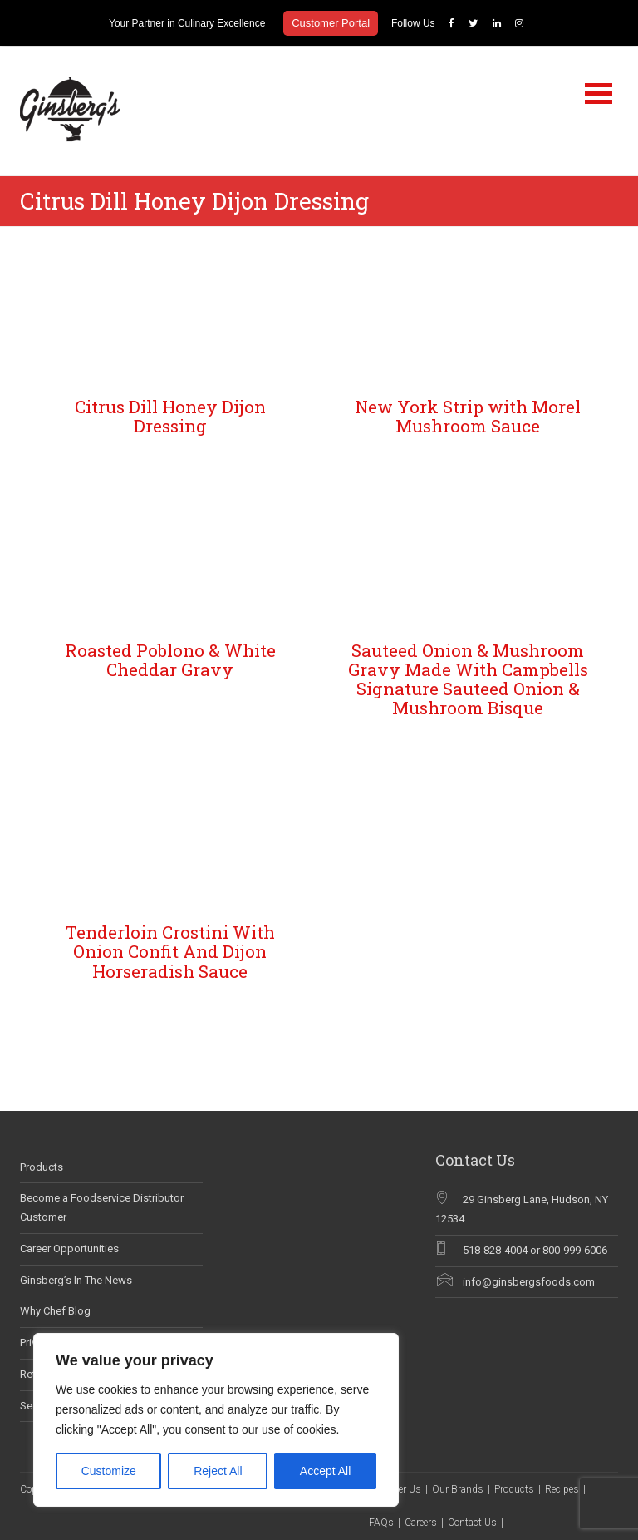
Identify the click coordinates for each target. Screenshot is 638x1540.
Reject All (218, 1471)
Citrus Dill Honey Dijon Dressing (170, 414)
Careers (421, 1522)
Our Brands (457, 1488)
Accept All (325, 1471)
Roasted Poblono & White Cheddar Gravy (170, 658)
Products (41, 1165)
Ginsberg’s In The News (76, 1278)
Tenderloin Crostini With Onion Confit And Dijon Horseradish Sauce (170, 950)
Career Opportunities (69, 1247)
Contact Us (472, 1522)
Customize (108, 1471)
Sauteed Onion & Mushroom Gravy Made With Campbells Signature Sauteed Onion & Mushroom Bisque (468, 677)
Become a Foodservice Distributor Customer (102, 1206)
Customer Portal (331, 23)
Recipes (562, 1488)
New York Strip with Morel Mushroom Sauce (468, 414)
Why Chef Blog (55, 1310)
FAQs (381, 1522)
